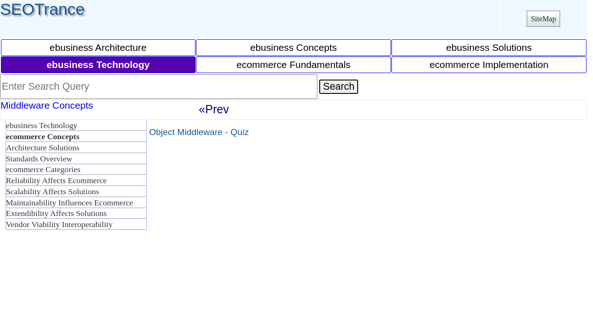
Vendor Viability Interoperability (59, 224)
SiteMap (543, 19)
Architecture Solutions (43, 147)
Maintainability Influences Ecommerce (69, 202)
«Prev (214, 109)
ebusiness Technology (41, 125)
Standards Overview (39, 158)
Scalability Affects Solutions (52, 191)
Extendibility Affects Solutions (56, 213)
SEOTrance (42, 9)
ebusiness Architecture (98, 47)
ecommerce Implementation (489, 64)
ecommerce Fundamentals (293, 64)
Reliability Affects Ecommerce (56, 180)
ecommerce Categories (43, 169)
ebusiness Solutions (489, 47)
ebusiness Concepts (293, 47)
